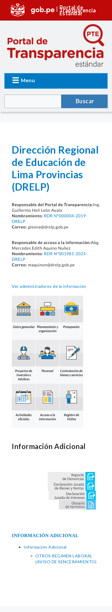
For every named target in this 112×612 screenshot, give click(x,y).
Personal (47, 356)
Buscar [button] (85, 101)
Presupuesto (71, 312)
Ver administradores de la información (49, 286)
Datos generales (23, 312)
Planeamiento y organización (47, 314)
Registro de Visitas (71, 402)
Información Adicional (45, 546)
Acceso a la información (47, 402)
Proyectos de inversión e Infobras (23, 360)
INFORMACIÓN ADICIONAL (45, 535)
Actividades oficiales (23, 402)
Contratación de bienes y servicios (71, 358)
